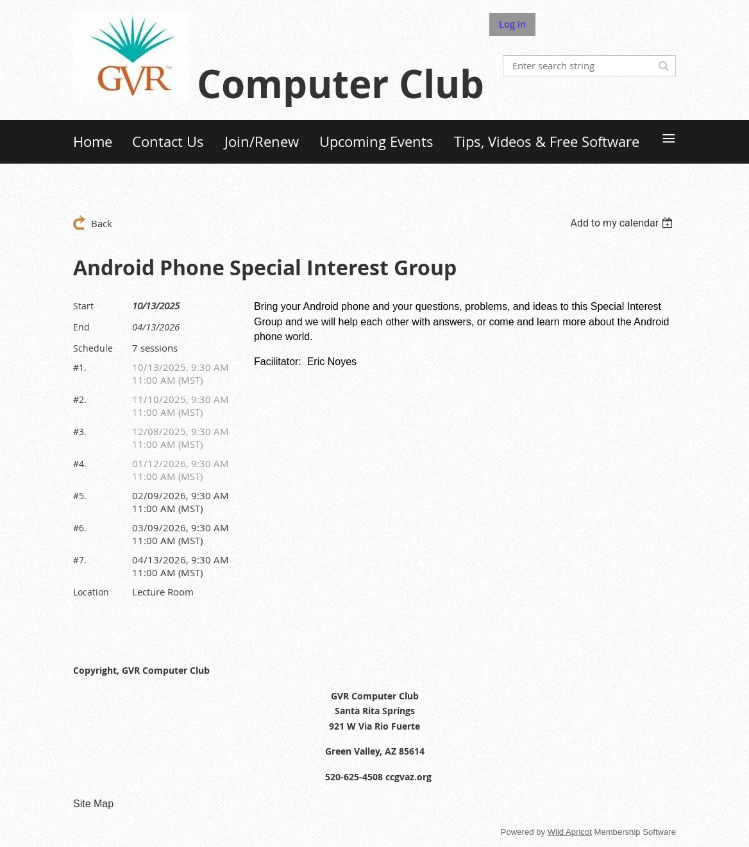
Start (83, 306)
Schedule (93, 348)
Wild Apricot (570, 832)
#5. (80, 496)
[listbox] (623, 223)
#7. (80, 560)
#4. (80, 464)
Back (101, 223)
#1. (80, 367)
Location (91, 592)
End (81, 327)
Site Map (93, 803)
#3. (80, 431)
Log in (512, 23)
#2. (80, 399)
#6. (80, 528)
